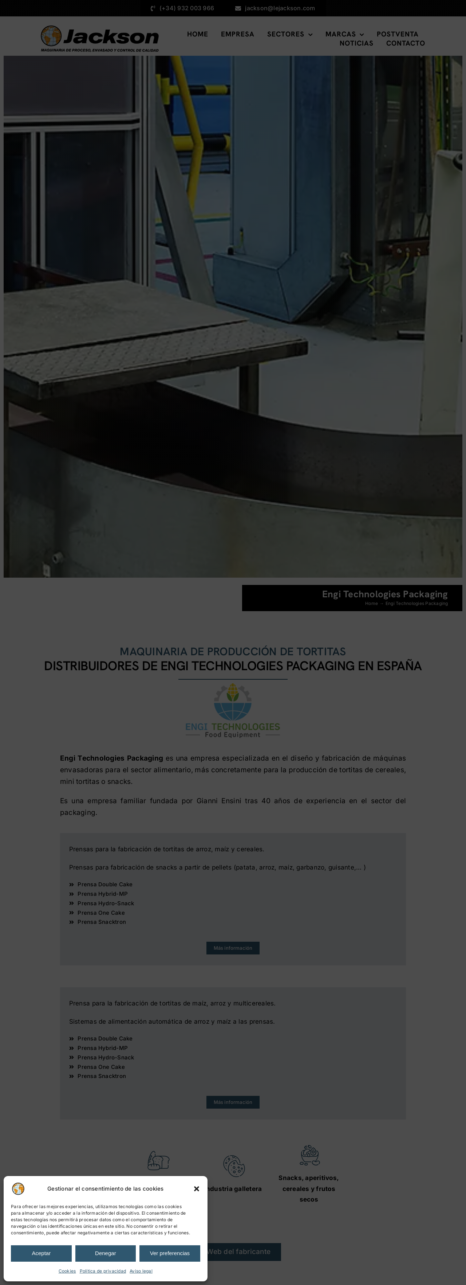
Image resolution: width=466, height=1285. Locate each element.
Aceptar (41, 1253)
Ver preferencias (170, 1253)
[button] (196, 1188)
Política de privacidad (103, 1271)
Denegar (105, 1253)
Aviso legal (141, 1271)
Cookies (67, 1271)
